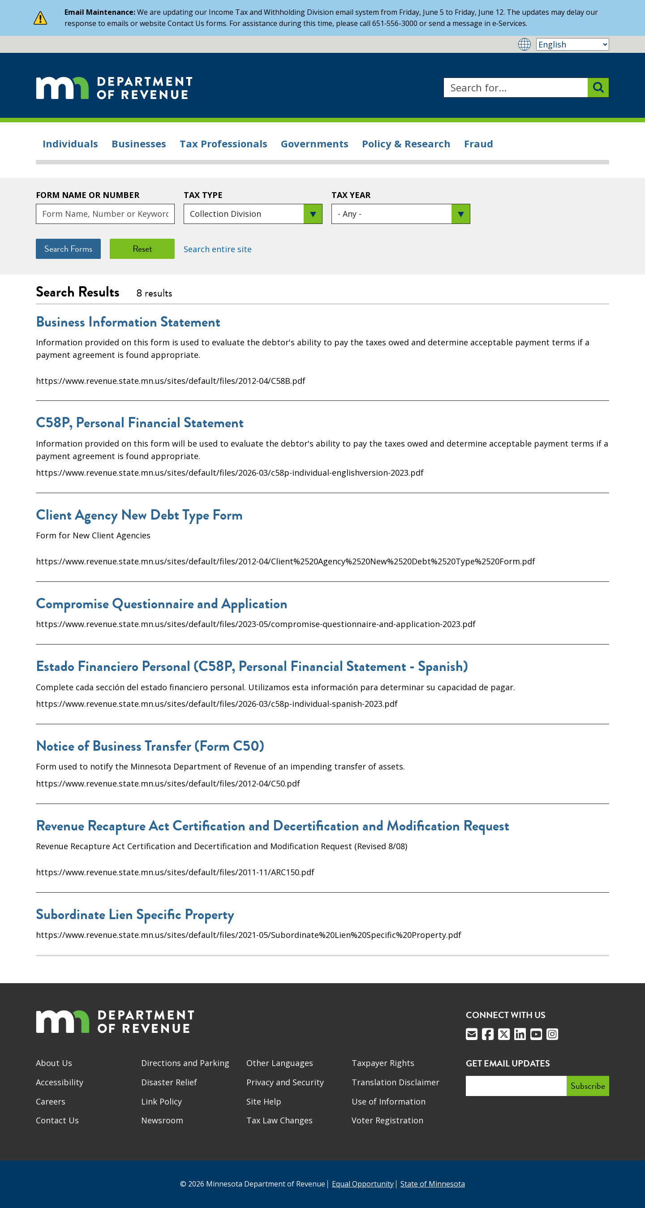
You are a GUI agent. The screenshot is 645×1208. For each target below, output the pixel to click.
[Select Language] (572, 44)
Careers (50, 1101)
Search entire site (218, 249)
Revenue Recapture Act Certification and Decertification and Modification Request (272, 826)
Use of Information (389, 1101)
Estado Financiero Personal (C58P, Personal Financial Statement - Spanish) (252, 666)
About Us (54, 1063)
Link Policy (161, 1101)
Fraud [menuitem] (478, 143)
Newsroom (162, 1120)
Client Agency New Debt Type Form (139, 515)
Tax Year (350, 194)
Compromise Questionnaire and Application (162, 603)
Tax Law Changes (279, 1120)
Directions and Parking (185, 1063)
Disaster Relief (169, 1082)
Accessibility (59, 1082)
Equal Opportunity (363, 1184)
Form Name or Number (87, 194)
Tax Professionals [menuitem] (223, 143)
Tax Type (203, 194)
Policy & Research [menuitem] (406, 143)
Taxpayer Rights (383, 1063)
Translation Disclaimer (395, 1082)
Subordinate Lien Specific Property (135, 914)
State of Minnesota (432, 1184)
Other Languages (279, 1063)
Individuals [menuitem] (70, 143)
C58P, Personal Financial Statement (140, 423)
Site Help (263, 1101)
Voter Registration (387, 1120)
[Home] (114, 87)
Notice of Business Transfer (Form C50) (150, 746)
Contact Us (57, 1120)
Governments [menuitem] (314, 143)
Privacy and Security (285, 1082)
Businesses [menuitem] (139, 143)
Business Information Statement (128, 322)
